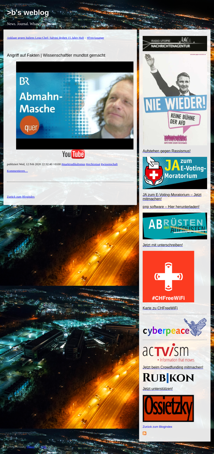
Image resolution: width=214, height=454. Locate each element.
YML (43, 446)
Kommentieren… (17, 171)
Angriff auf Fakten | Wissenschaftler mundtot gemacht (56, 55)
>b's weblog (28, 12)
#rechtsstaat (93, 164)
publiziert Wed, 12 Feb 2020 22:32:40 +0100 (34, 164)
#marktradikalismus (73, 164)
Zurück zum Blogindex (157, 426)
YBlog (30, 446)
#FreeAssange (95, 37)
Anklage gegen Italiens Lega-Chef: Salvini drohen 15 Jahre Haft (45, 37)
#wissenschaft (109, 164)
